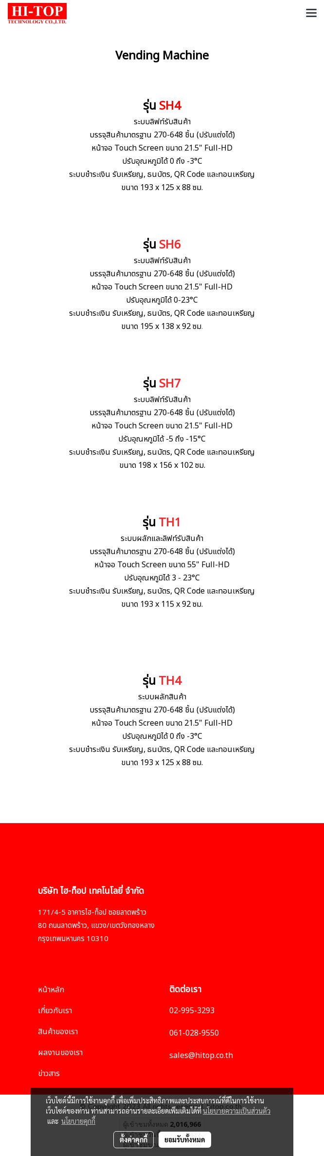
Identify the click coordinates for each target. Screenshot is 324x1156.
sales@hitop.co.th (201, 1055)
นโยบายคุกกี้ (78, 1121)
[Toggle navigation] (311, 13)
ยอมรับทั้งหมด (184, 1139)
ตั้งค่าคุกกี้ (133, 1139)
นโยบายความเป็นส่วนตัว (236, 1110)
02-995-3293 (192, 1011)
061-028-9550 (194, 1033)
